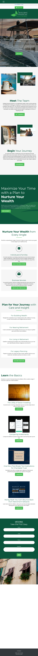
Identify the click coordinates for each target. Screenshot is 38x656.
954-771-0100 (20, 653)
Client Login (19, 7)
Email (19, 533)
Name (19, 527)
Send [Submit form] (19, 555)
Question (19, 546)
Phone (19, 540)
